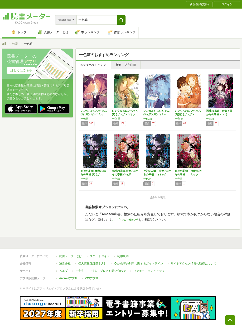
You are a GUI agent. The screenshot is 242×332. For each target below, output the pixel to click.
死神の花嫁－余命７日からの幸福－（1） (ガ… (219, 114)
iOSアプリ (91, 278)
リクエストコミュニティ (149, 270)
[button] (121, 20)
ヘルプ (63, 270)
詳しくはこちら (21, 70)
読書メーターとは (70, 256)
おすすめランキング (93, 65)
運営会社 (65, 263)
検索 (15, 43)
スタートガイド (100, 256)
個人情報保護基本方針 (92, 263)
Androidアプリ (68, 278)
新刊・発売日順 (126, 65)
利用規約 (123, 256)
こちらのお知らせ (125, 219)
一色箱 (84, 118)
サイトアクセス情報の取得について (193, 263)
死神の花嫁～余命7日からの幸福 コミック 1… (157, 174)
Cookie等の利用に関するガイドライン (138, 263)
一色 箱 (116, 118)
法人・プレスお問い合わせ (109, 270)
